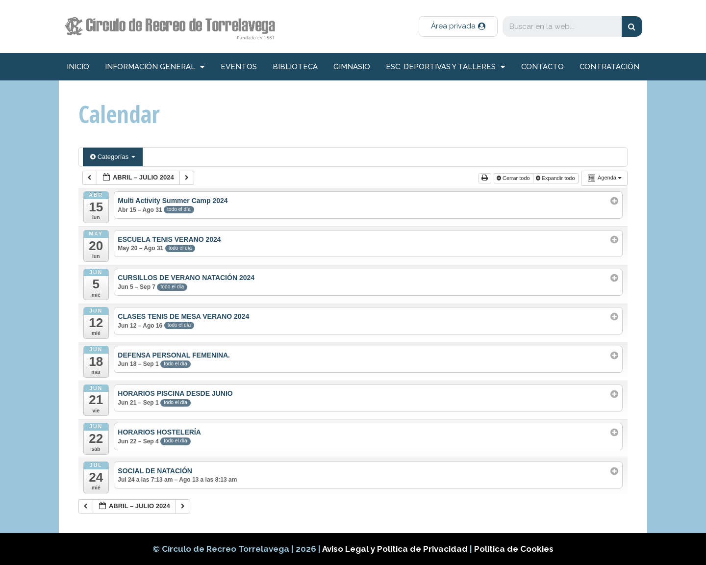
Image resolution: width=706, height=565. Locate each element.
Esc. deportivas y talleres (445, 67)
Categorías (112, 156)
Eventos (239, 66)
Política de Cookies (514, 549)
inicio (78, 66)
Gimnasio (351, 66)
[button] (458, 26)
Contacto (542, 66)
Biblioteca (295, 66)
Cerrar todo (514, 178)
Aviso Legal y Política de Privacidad (396, 549)
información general (154, 67)
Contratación (609, 66)
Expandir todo (556, 178)
